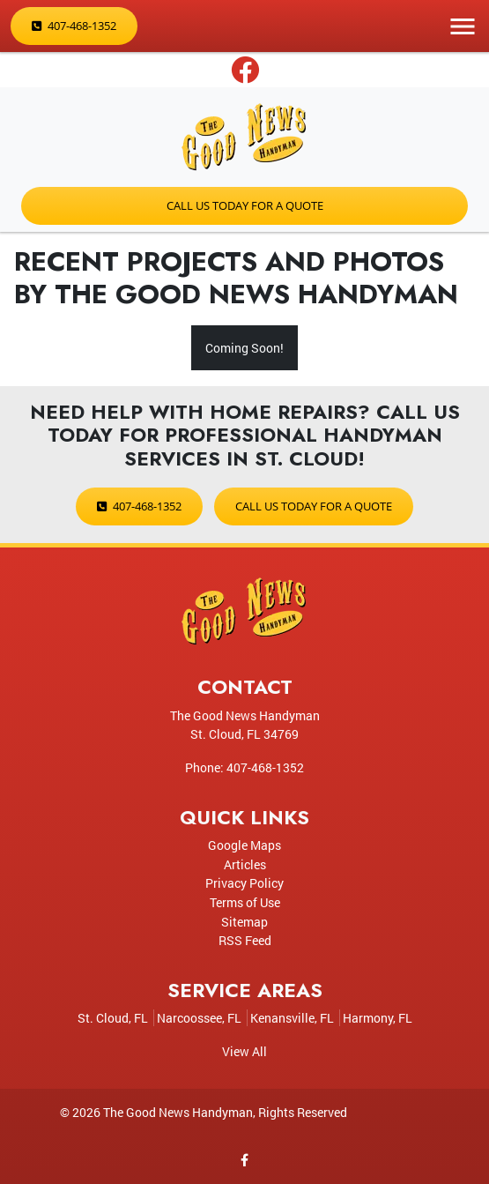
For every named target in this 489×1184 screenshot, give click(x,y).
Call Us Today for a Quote (245, 205)
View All (244, 1051)
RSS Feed (245, 940)
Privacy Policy (244, 883)
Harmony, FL (377, 1017)
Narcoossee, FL (199, 1017)
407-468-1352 (74, 26)
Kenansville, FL (292, 1017)
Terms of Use (245, 902)
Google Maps (244, 845)
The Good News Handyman (178, 1112)
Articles (245, 864)
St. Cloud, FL (113, 1017)
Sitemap (244, 921)
